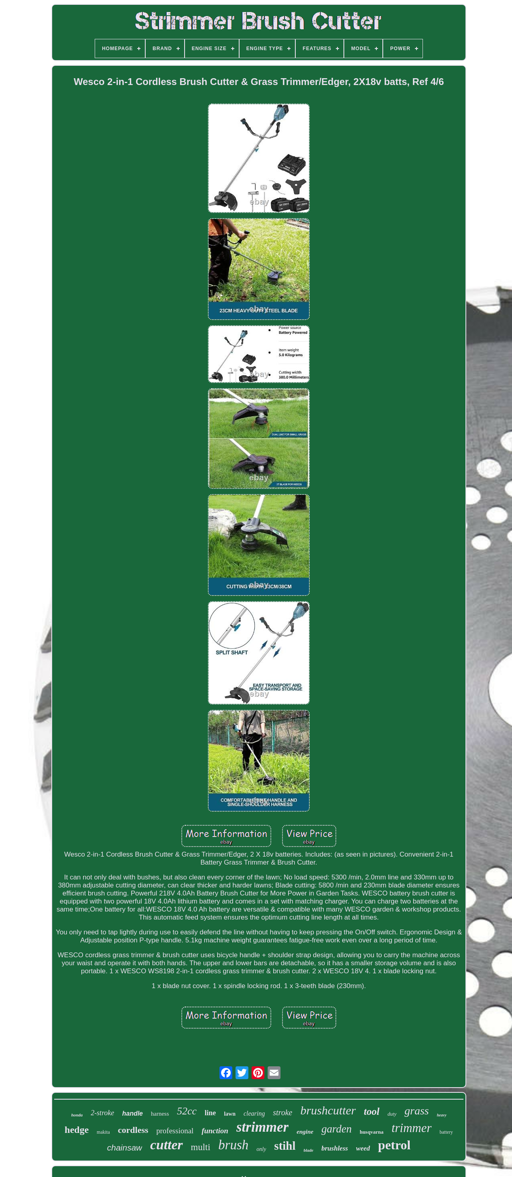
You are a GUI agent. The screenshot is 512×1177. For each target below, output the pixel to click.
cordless (133, 1130)
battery (446, 1132)
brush (233, 1145)
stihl (284, 1145)
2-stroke (102, 1113)
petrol (394, 1145)
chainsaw (124, 1147)
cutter (166, 1144)
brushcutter (328, 1110)
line (210, 1113)
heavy (442, 1115)
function (214, 1130)
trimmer (412, 1128)
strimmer (262, 1127)
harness (160, 1113)
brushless (334, 1148)
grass (416, 1110)
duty (392, 1114)
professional (175, 1130)
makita (103, 1132)
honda (77, 1114)
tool (372, 1111)
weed (363, 1148)
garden (336, 1129)
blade (308, 1150)
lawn (230, 1114)
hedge (77, 1129)
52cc (187, 1111)
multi (201, 1147)
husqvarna (371, 1132)
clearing (254, 1113)
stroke (282, 1112)
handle (132, 1113)
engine (305, 1131)
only (261, 1149)
